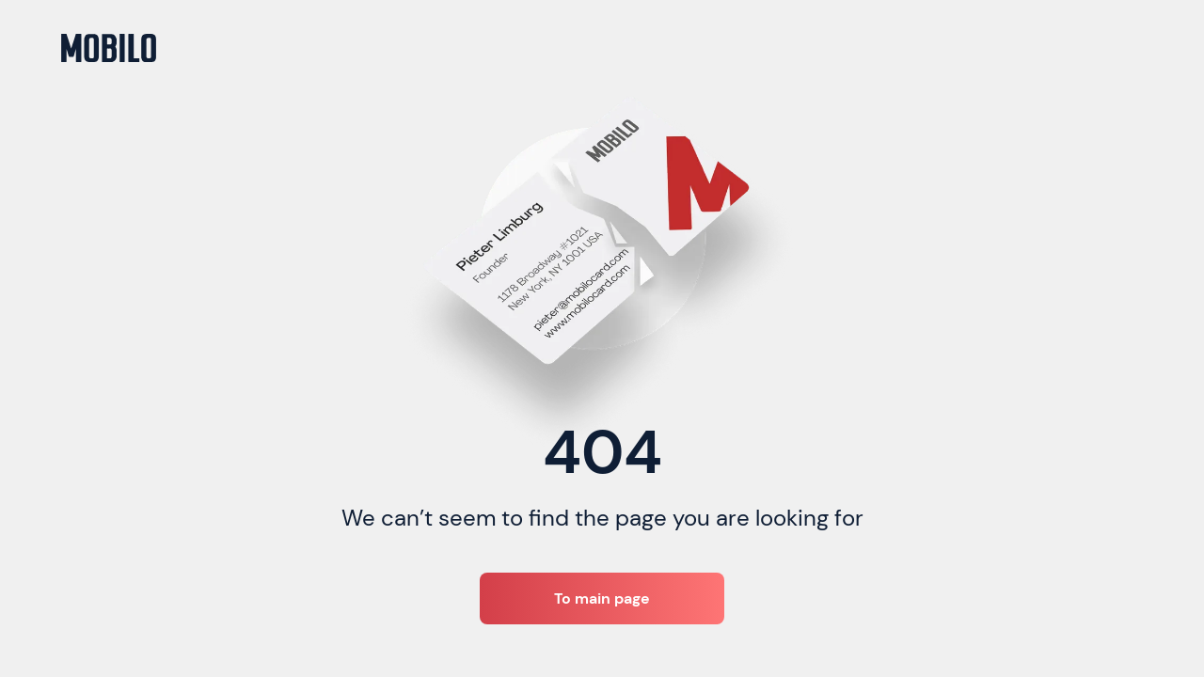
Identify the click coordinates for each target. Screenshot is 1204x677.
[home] (108, 47)
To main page (602, 598)
